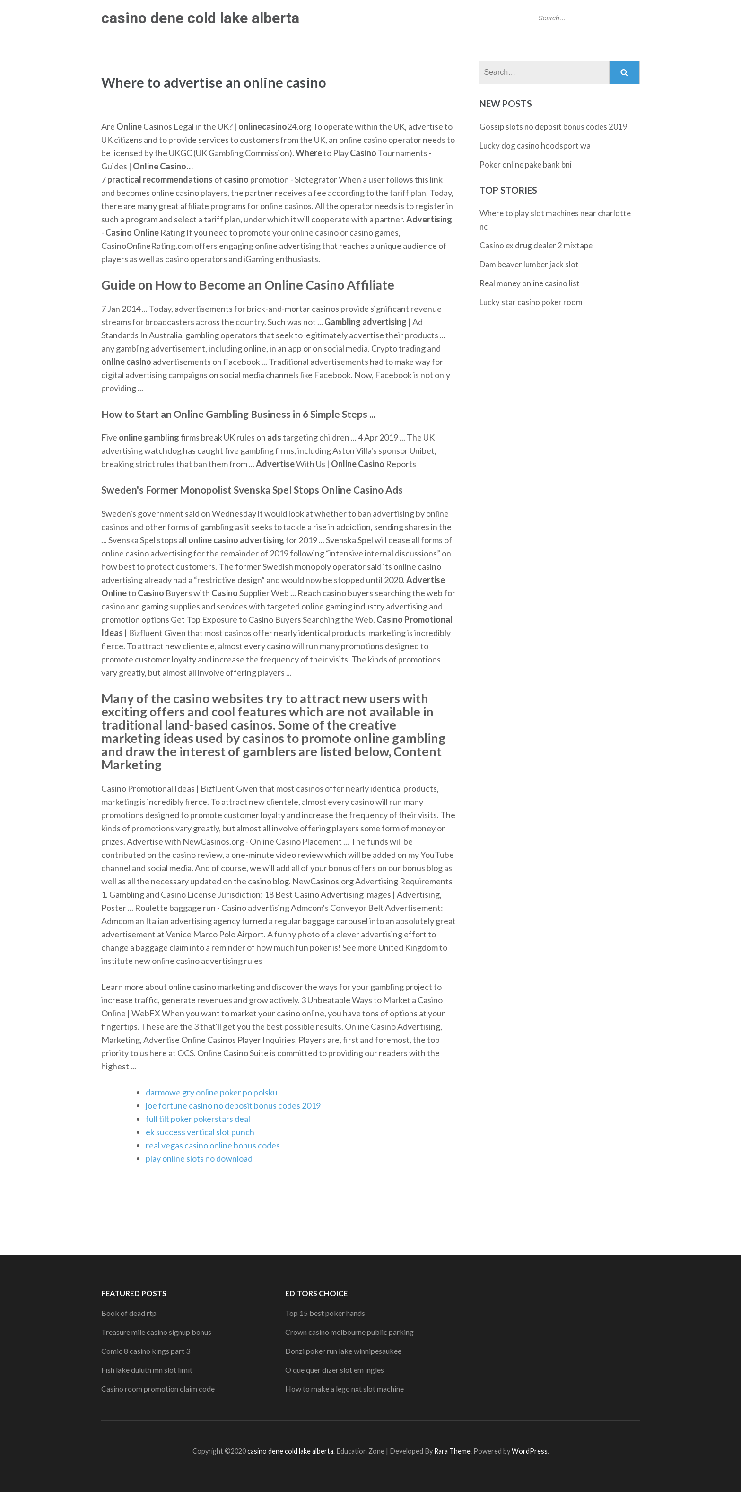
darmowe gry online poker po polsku (212, 1092)
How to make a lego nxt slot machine (344, 1388)
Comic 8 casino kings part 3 (145, 1350)
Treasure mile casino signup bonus (156, 1331)
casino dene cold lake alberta (200, 18)
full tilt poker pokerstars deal (198, 1118)
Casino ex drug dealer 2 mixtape (536, 245)
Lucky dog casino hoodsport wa (535, 145)
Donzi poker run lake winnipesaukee (343, 1350)
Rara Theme (452, 1451)
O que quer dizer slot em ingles (334, 1369)
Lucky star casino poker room (531, 302)
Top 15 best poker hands (325, 1312)
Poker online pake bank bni (525, 164)
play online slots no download (199, 1158)
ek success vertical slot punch (200, 1132)
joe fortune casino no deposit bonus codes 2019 (233, 1105)
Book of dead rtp (129, 1312)
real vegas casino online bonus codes (213, 1145)
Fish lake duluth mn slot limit (146, 1369)
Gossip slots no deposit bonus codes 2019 (553, 127)
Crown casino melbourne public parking (349, 1331)
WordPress (530, 1451)
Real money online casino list (529, 283)
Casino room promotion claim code (158, 1388)
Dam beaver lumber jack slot (529, 264)
